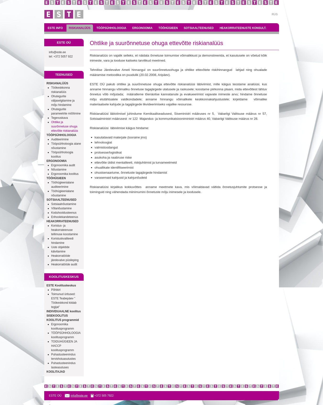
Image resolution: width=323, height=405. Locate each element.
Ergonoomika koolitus (65, 174)
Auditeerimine (60, 139)
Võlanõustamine (61, 208)
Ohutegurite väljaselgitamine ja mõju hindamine (63, 101)
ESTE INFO (55, 28)
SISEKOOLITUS (57, 315)
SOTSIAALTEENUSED (199, 28)
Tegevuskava (59, 118)
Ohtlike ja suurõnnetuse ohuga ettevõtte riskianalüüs (64, 126)
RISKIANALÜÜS (80, 28)
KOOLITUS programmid (63, 320)
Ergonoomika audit (63, 165)
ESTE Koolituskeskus (61, 285)
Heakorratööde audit (64, 264)
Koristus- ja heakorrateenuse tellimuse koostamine (64, 230)
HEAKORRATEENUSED (63, 221)
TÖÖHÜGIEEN (168, 28)
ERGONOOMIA (142, 28)
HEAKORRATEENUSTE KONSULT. (243, 28)
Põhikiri (55, 289)
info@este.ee (57, 52)
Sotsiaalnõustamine (63, 204)
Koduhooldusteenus (64, 212)
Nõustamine (58, 169)
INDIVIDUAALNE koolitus (64, 311)
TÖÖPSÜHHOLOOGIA (111, 28)
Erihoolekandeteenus (64, 217)
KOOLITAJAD (56, 371)
